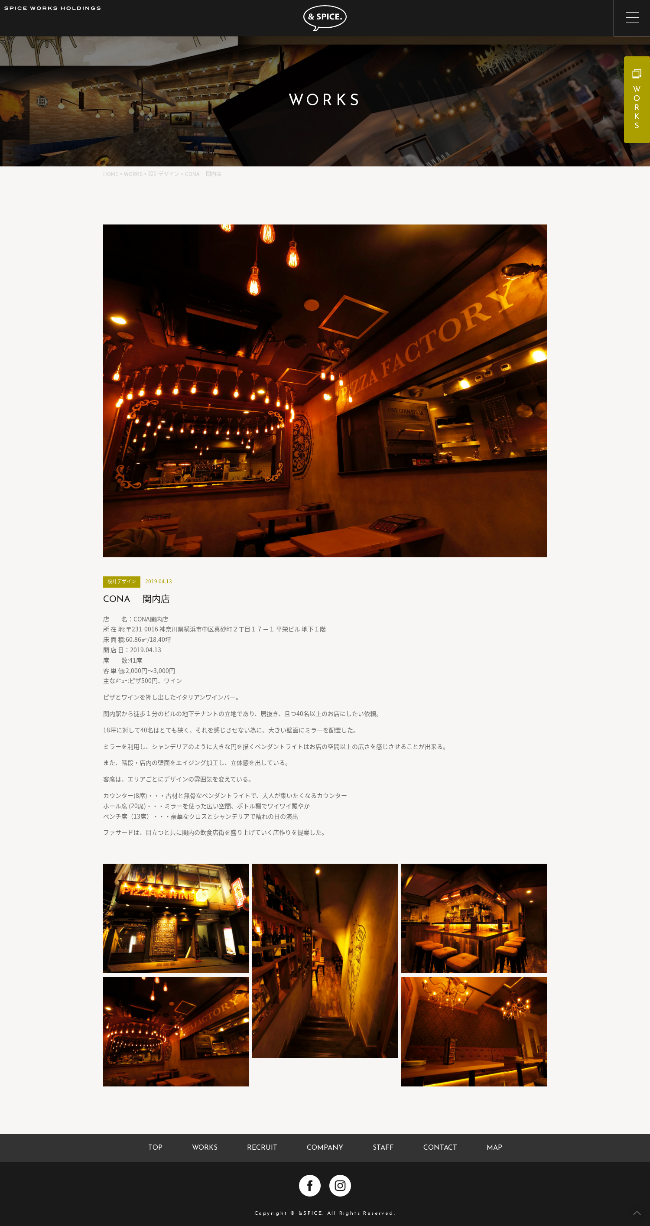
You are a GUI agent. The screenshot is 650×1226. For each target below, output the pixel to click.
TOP (155, 1148)
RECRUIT (262, 1148)
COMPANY (325, 1148)
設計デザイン (121, 581)
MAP (494, 1148)
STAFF (383, 1148)
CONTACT (440, 1148)
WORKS (205, 1148)
